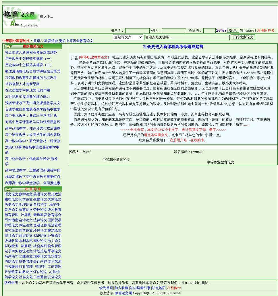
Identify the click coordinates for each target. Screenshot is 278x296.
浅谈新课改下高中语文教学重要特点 (32, 177)
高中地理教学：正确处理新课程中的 (32, 170)
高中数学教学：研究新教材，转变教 (32, 141)
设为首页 (106, 288)
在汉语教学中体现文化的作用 (27, 90)
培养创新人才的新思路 (22, 84)
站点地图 (159, 288)
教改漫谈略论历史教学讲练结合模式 (32, 71)
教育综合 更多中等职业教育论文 (68, 41)
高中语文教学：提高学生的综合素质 (32, 135)
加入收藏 (121, 288)
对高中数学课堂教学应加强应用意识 (32, 122)
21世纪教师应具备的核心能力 (27, 97)
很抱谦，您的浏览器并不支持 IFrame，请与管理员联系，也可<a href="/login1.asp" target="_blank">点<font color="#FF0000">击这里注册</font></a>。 (184, 30)
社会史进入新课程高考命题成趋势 (31, 52)
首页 (36, 41)
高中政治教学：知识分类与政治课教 (32, 128)
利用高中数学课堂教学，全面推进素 (32, 183)
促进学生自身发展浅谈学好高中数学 (32, 109)
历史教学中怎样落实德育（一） (29, 59)
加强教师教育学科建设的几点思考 (31, 78)
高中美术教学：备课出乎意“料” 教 (31, 116)
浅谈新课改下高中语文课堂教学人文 (32, 103)
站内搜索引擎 (140, 288)
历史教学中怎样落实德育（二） (29, 65)
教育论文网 (123, 293)
